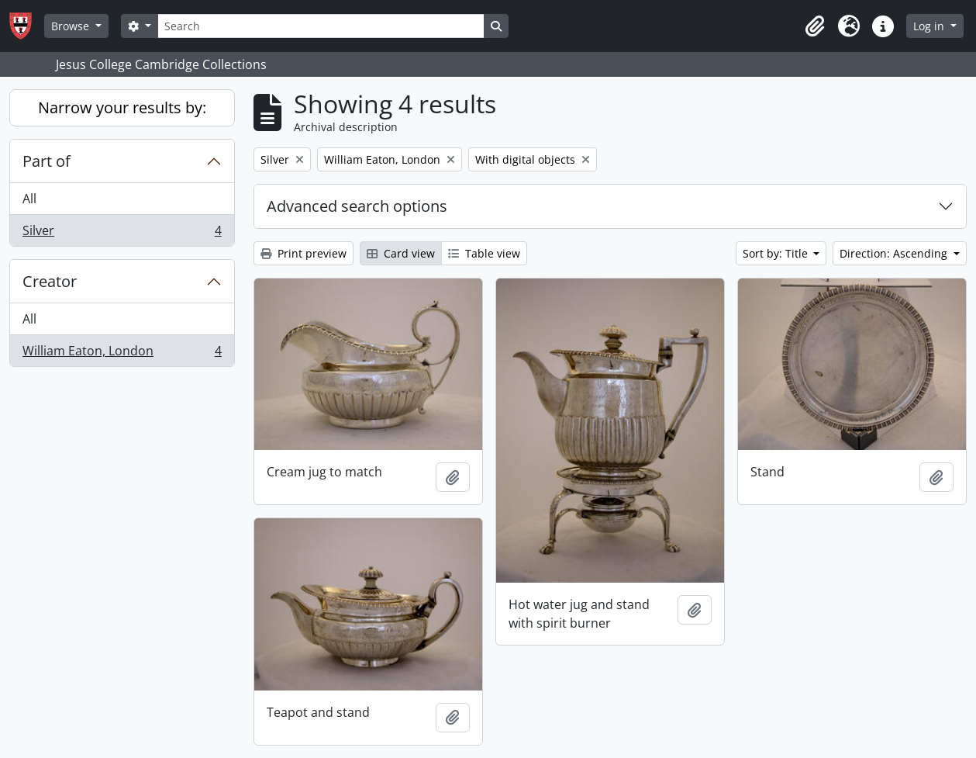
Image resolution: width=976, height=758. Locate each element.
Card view (401, 253)
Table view (484, 253)
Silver (122, 233)
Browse (71, 26)
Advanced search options (357, 206)
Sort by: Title (777, 253)
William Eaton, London (122, 353)
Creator (49, 281)
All (29, 198)
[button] (815, 26)
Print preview (303, 253)
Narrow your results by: (122, 107)
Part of (46, 161)
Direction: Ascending (895, 253)
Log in (930, 26)
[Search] (321, 26)
